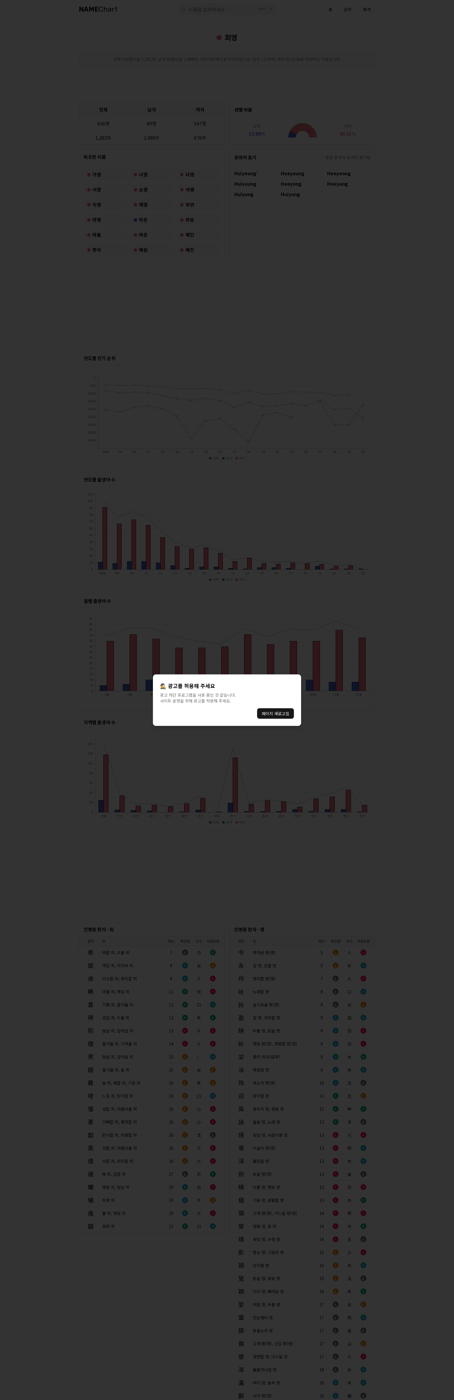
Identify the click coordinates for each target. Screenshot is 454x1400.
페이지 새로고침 (275, 713)
